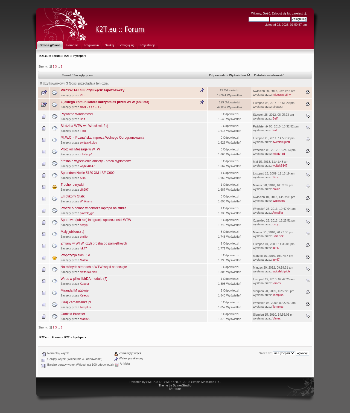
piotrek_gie (87, 213)
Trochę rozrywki (72, 185)
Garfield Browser (73, 314)
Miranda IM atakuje (75, 290)
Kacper (84, 283)
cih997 (84, 189)
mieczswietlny (282, 94)
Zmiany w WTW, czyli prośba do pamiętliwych (94, 243)
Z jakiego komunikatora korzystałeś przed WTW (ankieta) (105, 102)
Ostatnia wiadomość (269, 75)
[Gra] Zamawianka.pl (76, 302)
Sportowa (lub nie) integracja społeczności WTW (96, 220)
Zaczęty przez (83, 75)
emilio (276, 189)
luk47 (83, 248)
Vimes (277, 283)
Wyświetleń (239, 75)
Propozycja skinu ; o (75, 255)
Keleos (84, 295)
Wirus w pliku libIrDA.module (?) (84, 279)
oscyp (84, 224)
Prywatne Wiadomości (77, 114)
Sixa (83, 177)
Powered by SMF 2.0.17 (146, 381)
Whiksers (86, 201)
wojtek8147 (87, 166)
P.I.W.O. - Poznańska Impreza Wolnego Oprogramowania (102, 137)
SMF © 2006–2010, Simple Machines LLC (192, 381)
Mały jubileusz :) (72, 232)
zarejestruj (299, 13)
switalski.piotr (88, 142)
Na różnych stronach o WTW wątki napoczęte (94, 267)
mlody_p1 (86, 154)
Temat (66, 75)
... (59, 66)
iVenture (175, 389)
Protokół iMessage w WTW (80, 149)
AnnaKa (277, 212)
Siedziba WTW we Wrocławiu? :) (84, 126)
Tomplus (277, 294)
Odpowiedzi (217, 75)
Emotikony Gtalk (72, 196)
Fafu (83, 130)
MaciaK (85, 319)
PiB (82, 95)
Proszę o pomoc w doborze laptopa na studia (93, 208)
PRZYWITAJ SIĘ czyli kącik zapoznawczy (92, 90)
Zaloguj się (279, 13)
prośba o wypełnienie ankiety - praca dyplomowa (96, 161)
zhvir (83, 107)
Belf (82, 119)
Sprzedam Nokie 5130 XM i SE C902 (88, 173)
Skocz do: (265, 353)
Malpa (84, 260)
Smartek (278, 236)
